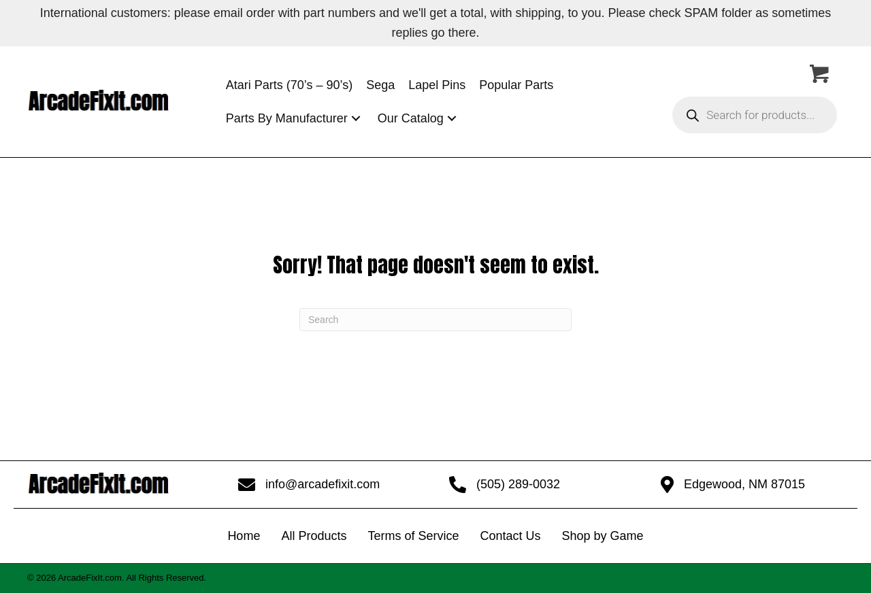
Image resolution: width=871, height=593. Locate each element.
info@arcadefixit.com (322, 484)
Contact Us (510, 536)
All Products (313, 536)
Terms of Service (413, 536)
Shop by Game (603, 536)
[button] (356, 118)
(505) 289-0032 (518, 484)
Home (243, 536)
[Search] (435, 319)
